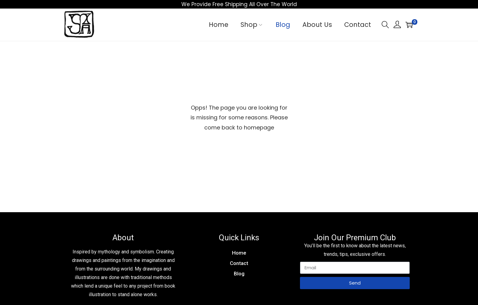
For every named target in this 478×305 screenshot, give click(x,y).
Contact (239, 263)
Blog (239, 274)
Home (239, 253)
